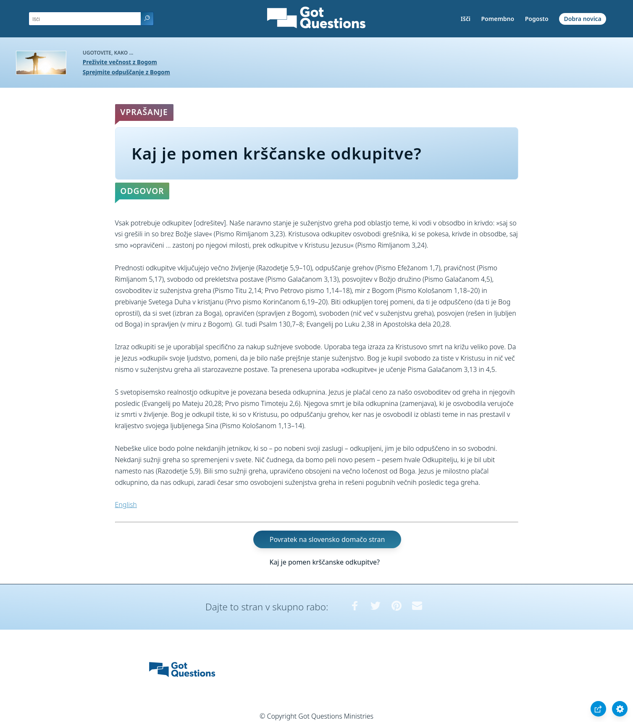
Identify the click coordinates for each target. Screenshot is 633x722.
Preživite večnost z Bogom (120, 62)
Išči (465, 19)
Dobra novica (582, 19)
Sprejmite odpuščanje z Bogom (126, 72)
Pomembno (498, 19)
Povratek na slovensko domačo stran (327, 539)
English (126, 504)
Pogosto (537, 19)
